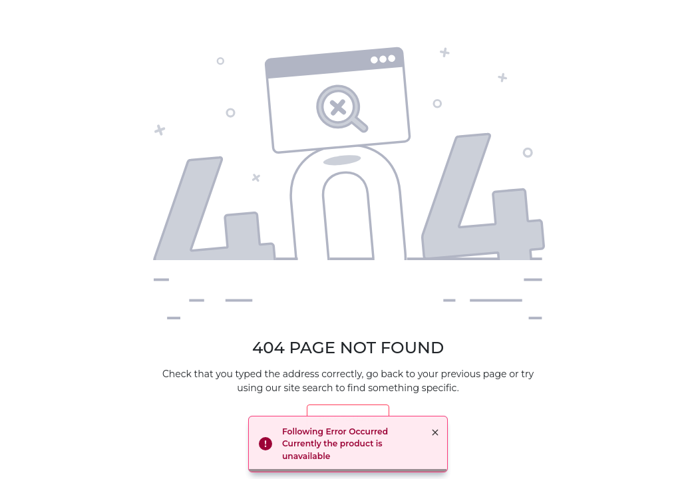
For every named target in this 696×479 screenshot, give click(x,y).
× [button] (435, 432)
